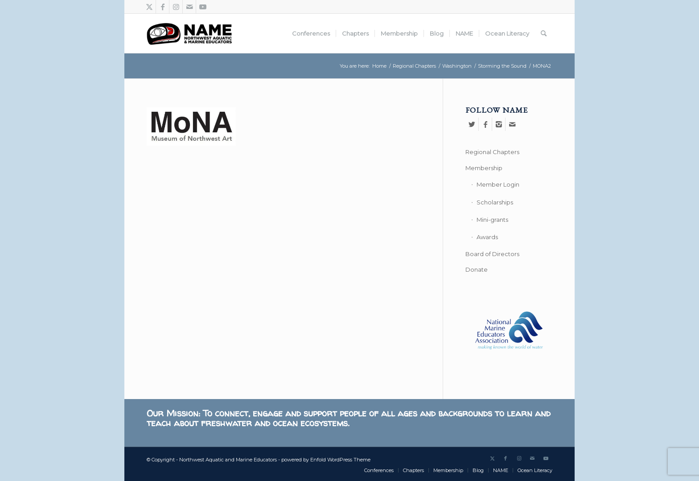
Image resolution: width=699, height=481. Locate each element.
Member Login (498, 184)
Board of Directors (492, 253)
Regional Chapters (492, 151)
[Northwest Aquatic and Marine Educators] (189, 33)
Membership (483, 167)
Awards (487, 236)
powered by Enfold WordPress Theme (325, 460)
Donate (476, 269)
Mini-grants (492, 219)
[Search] (543, 33)
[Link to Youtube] (203, 6)
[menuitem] (311, 33)
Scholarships (495, 202)
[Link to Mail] (189, 6)
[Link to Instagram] (175, 6)
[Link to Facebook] (162, 6)
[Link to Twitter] (149, 6)
